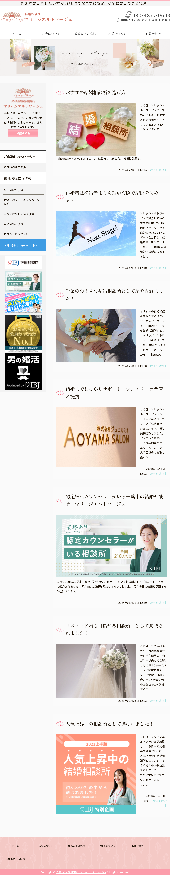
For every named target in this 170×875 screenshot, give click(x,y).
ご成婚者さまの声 (15, 167)
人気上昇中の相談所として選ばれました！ (109, 723)
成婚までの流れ (85, 33)
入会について (51, 33)
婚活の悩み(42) (13, 224)
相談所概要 (23, 133)
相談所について (119, 33)
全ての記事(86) (13, 190)
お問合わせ (153, 33)
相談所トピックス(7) (17, 234)
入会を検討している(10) (19, 214)
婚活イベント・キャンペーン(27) (22, 202)
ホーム (17, 33)
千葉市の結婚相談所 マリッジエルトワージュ (81, 872)
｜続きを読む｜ (157, 170)
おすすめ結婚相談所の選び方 (95, 92)
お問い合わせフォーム (16, 245)
